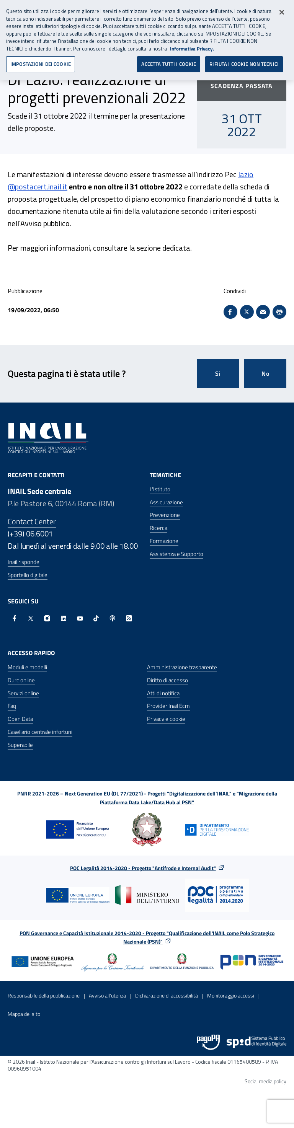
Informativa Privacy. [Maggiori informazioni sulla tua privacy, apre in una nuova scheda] (192, 45)
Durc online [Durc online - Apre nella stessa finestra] (21, 680)
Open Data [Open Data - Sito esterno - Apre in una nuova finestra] (20, 718)
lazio (245, 174)
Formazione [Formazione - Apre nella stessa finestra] (164, 540)
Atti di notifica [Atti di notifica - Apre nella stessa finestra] (163, 693)
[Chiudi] (281, 9)
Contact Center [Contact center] (32, 521)
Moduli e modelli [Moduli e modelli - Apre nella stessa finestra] (27, 667)
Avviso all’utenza (107, 995)
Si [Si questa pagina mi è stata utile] (218, 373)
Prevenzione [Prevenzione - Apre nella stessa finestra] (165, 514)
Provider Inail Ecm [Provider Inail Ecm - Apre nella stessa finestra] (168, 705)
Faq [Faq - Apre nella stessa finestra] (12, 705)
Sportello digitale (27, 575)
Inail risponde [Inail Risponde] (23, 561)
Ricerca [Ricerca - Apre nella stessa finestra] (158, 527)
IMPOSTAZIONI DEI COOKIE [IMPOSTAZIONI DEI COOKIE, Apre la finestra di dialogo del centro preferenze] (40, 61)
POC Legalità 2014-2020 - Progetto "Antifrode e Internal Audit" (143, 868)
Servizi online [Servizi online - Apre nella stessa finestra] (23, 693)
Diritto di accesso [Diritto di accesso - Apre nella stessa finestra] (167, 680)
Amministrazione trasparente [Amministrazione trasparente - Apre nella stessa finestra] (182, 667)
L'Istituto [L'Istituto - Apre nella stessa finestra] (160, 489)
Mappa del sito (24, 1014)
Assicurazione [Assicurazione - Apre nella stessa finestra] (166, 502)
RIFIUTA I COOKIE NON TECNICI (244, 61)
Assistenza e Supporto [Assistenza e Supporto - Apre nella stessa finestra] (176, 553)
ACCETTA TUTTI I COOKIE (168, 61)
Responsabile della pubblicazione (44, 995)
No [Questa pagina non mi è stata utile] (265, 373)
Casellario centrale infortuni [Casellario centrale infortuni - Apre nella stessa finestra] (40, 731)
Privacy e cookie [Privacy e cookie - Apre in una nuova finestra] (166, 718)
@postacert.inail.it (37, 186)
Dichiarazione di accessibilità (166, 995)
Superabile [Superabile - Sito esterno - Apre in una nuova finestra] (20, 744)
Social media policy (265, 1081)
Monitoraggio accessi (230, 995)
